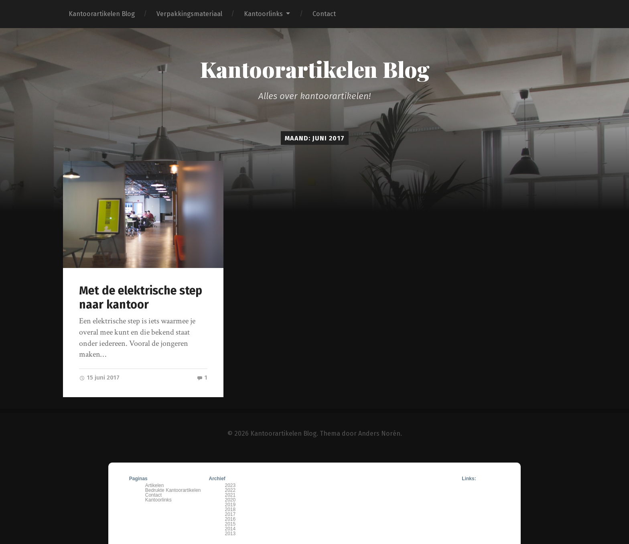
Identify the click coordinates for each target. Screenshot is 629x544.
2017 (230, 514)
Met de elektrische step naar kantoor (140, 298)
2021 (230, 495)
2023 (230, 485)
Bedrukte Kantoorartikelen (173, 490)
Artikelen (154, 485)
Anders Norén (379, 433)
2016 (230, 519)
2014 (230, 529)
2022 (230, 490)
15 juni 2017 (99, 377)
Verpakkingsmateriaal (189, 14)
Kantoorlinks (263, 14)
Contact (324, 14)
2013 (230, 533)
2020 (230, 500)
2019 (230, 504)
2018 (230, 509)
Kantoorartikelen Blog (102, 14)
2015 (230, 524)
